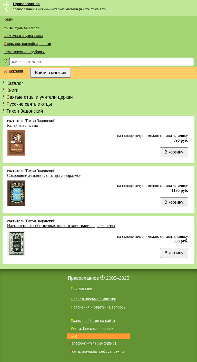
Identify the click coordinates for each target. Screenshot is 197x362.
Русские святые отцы (29, 104)
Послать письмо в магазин (93, 299)
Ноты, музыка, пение (22, 27)
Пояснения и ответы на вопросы (98, 307)
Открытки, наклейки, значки (27, 44)
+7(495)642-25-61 (102, 343)
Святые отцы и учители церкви (39, 97)
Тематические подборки (24, 52)
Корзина (16, 71)
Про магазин (81, 288)
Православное (26, 4)
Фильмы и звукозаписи (23, 36)
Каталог (14, 83)
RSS (74, 336)
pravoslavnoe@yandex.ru (103, 351)
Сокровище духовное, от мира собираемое (44, 175)
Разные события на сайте (93, 321)
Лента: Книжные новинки (92, 329)
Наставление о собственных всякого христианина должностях (61, 225)
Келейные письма (22, 125)
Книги (8, 19)
